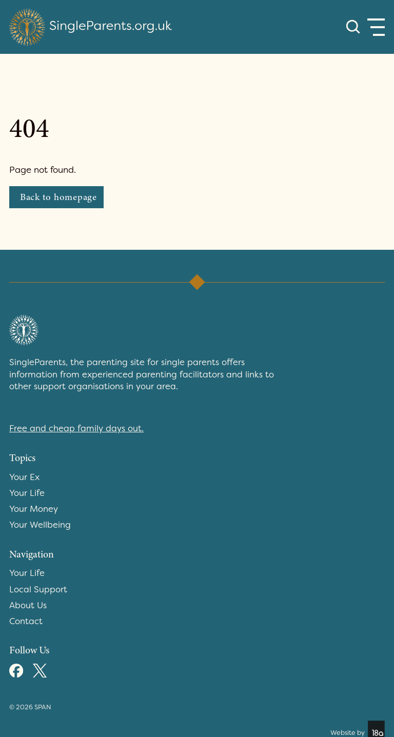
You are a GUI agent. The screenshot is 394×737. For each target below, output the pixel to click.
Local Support (38, 589)
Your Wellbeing (40, 524)
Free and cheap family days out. (76, 428)
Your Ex (24, 477)
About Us (28, 605)
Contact (26, 621)
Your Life (27, 493)
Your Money (33, 508)
